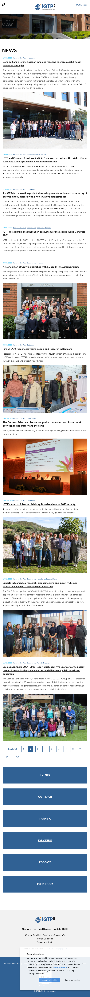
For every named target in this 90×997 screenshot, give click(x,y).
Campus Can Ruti (19, 58)
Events (45, 774)
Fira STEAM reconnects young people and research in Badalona (37, 348)
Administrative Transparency (16, 963)
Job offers (45, 840)
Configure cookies (72, 980)
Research (46, 663)
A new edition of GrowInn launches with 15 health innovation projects (41, 266)
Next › (17, 757)
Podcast (45, 862)
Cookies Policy (60, 967)
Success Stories (40, 154)
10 (7, 757)
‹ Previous (12, 748)
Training (45, 818)
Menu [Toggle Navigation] (81, 5)
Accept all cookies (49, 980)
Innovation (31, 58)
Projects (48, 228)
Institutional (31, 500)
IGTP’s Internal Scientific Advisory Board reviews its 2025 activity (39, 504)
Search (3, 4)
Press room (45, 884)
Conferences (31, 228)
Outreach (30, 154)
